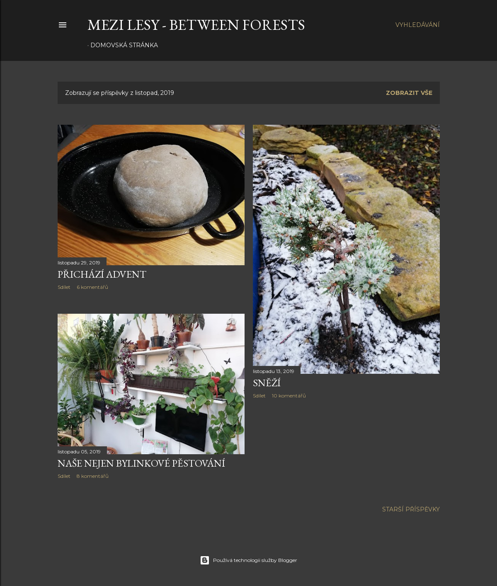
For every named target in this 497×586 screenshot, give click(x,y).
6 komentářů (92, 287)
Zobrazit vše (409, 93)
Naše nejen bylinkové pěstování (141, 463)
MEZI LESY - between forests (196, 24)
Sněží (267, 382)
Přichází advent (102, 274)
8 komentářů (93, 476)
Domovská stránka (124, 45)
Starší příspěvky (411, 509)
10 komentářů (289, 395)
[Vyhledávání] (417, 25)
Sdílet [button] (64, 287)
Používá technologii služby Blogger (248, 560)
